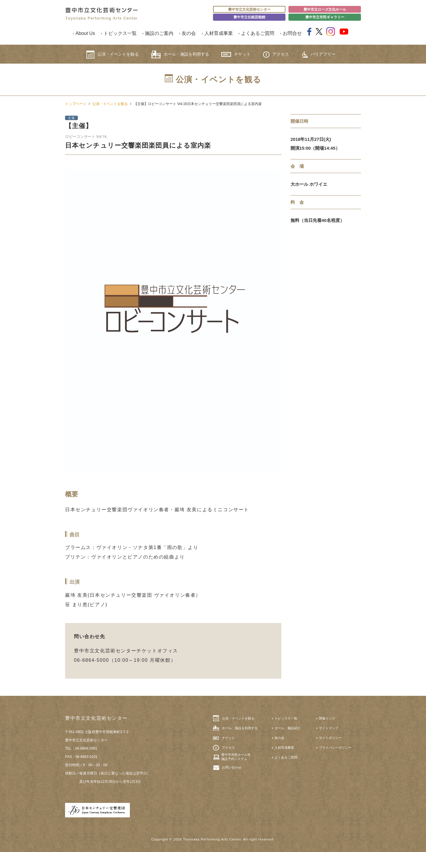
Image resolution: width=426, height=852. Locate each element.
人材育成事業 (218, 33)
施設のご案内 (159, 33)
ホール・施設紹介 (288, 728)
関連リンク (327, 718)
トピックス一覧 (120, 33)
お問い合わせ (231, 767)
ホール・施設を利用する (180, 54)
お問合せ (292, 33)
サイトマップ (328, 728)
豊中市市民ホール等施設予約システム (236, 757)
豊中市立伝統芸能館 (249, 17)
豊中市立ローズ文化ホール (325, 9)
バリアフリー (318, 54)
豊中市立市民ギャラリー (324, 17)
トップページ (75, 104)
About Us (85, 33)
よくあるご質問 (257, 33)
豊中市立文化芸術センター (249, 9)
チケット (236, 54)
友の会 (189, 33)
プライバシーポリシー (335, 747)
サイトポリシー (330, 738)
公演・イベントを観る (112, 55)
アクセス (276, 54)
